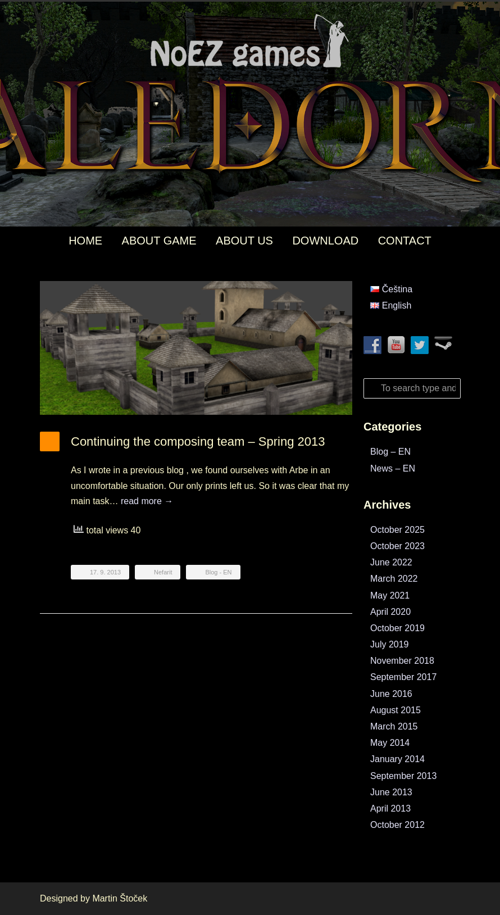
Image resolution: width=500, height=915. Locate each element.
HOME (85, 240)
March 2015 (394, 726)
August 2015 (395, 710)
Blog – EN (390, 451)
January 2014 (397, 759)
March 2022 (394, 578)
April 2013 (390, 808)
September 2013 (403, 776)
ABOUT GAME (159, 240)
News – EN (392, 468)
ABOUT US (244, 240)
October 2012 (397, 825)
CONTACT (404, 240)
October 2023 (397, 546)
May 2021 (390, 595)
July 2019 (389, 644)
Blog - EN (218, 572)
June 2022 (391, 562)
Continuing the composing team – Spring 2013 (198, 441)
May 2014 (390, 743)
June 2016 (391, 694)
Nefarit (163, 572)
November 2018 (402, 660)
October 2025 (397, 529)
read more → (147, 501)
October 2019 (397, 628)
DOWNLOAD (325, 240)
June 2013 (391, 792)
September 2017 (403, 677)
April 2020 (390, 612)
